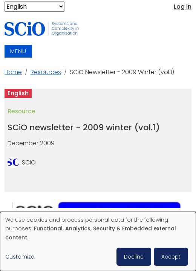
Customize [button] (19, 256)
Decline (134, 256)
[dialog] (98, 241)
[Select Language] (34, 7)
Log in (182, 6)
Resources (46, 72)
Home (13, 72)
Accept (171, 256)
